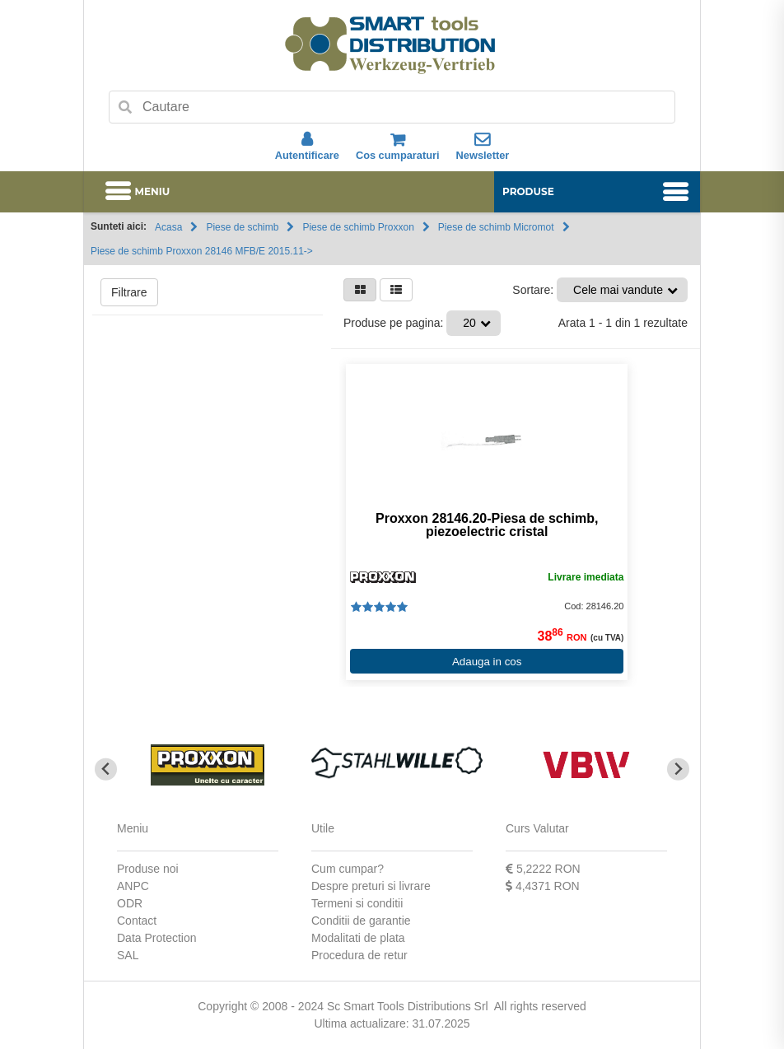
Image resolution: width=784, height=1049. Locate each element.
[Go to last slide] (106, 769)
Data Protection (157, 937)
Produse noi (148, 868)
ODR (129, 903)
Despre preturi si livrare (371, 886)
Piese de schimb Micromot (496, 227)
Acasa (168, 227)
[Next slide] (678, 769)
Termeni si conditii (357, 903)
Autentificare (307, 146)
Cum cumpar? (347, 868)
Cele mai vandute (618, 289)
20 (469, 322)
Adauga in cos (486, 661)
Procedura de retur (359, 955)
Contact (136, 920)
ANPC (133, 886)
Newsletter (483, 146)
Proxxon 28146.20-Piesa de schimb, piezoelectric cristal (487, 525)
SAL (127, 955)
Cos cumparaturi (398, 146)
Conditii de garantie (361, 920)
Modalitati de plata (358, 937)
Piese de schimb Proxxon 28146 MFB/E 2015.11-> (202, 251)
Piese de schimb (242, 227)
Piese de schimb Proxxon (357, 227)
